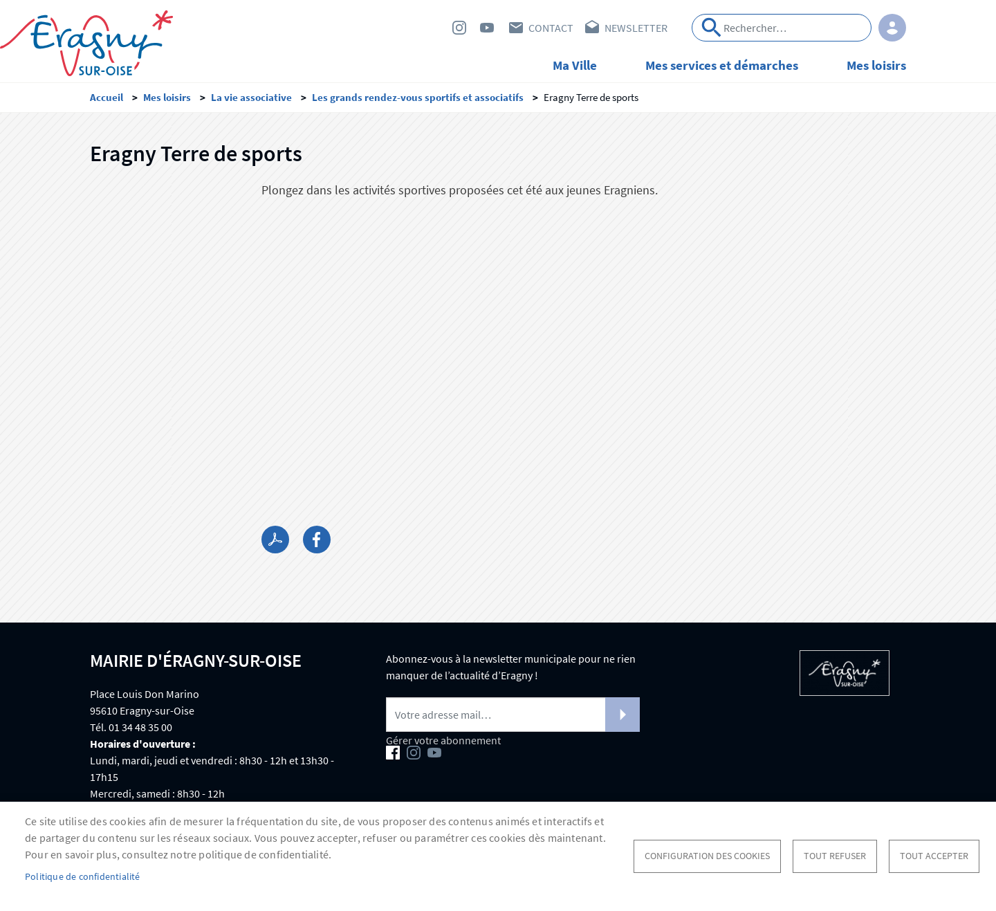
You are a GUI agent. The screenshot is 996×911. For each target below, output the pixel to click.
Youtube (487, 28)
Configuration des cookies (707, 856)
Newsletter (636, 28)
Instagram (459, 28)
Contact (550, 28)
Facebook (431, 28)
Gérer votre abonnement (443, 740)
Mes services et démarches (721, 65)
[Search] (782, 28)
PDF (275, 539)
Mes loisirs (876, 65)
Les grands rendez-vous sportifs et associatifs (418, 97)
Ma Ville (575, 65)
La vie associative (251, 97)
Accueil (106, 97)
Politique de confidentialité (82, 877)
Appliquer (712, 28)
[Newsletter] (513, 714)
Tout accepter (934, 856)
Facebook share (317, 539)
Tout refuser (835, 856)
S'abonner (622, 714)
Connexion (892, 28)
